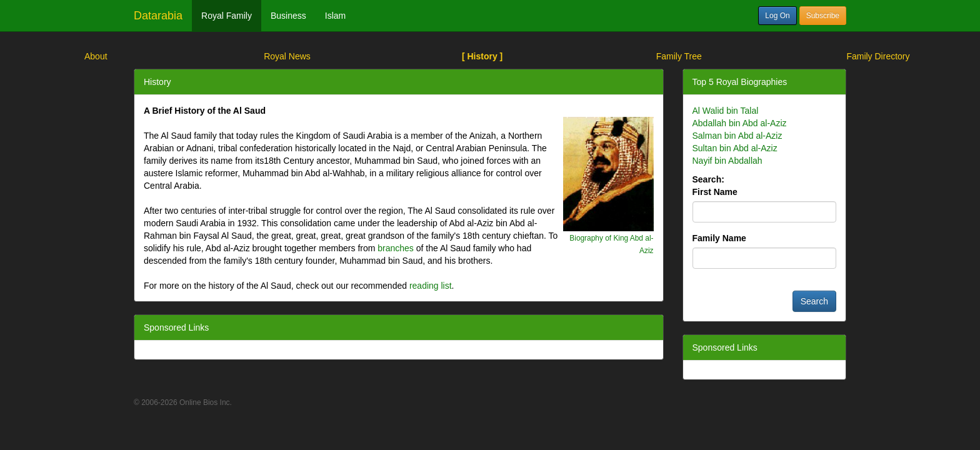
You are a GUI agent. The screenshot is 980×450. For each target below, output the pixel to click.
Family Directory (877, 56)
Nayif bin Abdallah (727, 161)
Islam (335, 16)
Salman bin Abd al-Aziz (737, 136)
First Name (715, 192)
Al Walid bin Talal (725, 111)
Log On (777, 15)
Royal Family (226, 16)
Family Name (719, 238)
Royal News (287, 56)
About (96, 56)
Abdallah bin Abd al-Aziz (739, 123)
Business (288, 16)
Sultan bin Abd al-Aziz (735, 148)
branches (396, 248)
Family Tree (679, 56)
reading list (430, 286)
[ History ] (482, 56)
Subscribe (822, 15)
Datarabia (158, 15)
